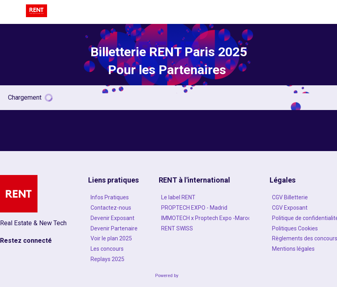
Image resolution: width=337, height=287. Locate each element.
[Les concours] (113, 248)
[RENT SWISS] (204, 228)
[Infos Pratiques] (113, 197)
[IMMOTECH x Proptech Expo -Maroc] (204, 217)
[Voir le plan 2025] (113, 238)
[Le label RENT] (204, 197)
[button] (12, 12)
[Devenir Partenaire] (113, 228)
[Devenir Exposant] (113, 217)
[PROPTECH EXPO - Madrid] (204, 207)
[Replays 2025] (113, 259)
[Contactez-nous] (113, 207)
